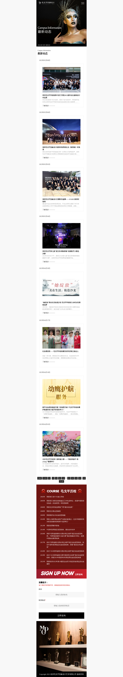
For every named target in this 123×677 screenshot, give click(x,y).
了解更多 (45, 106)
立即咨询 (61, 615)
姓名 (40, 589)
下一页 (61, 481)
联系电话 (42, 600)
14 (72, 478)
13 (68, 478)
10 (59, 478)
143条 (39, 478)
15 (76, 478)
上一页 (45, 478)
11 (63, 478)
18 (84, 478)
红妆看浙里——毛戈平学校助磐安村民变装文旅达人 (60, 351)
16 (79, 478)
